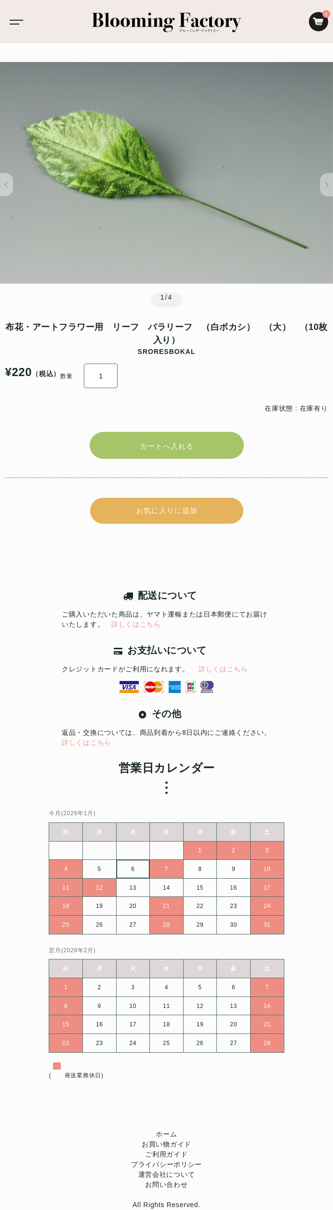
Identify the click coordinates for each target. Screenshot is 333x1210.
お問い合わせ (166, 1184)
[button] (6, 184)
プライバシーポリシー (166, 1164)
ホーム (166, 1134)
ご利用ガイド (166, 1154)
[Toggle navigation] (14, 21)
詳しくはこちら (136, 624)
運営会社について (166, 1174)
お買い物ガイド (166, 1144)
